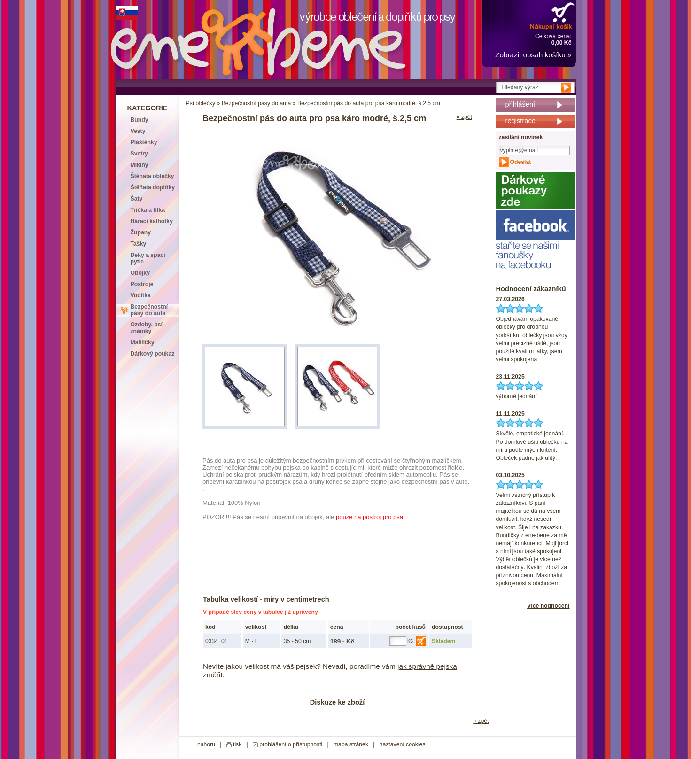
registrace (520, 120)
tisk (237, 744)
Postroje (142, 284)
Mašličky (143, 342)
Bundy (139, 119)
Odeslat (520, 162)
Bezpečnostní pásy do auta (256, 103)
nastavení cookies (403, 744)
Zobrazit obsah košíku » (533, 55)
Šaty (137, 198)
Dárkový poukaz (153, 353)
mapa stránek (351, 744)
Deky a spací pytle (148, 258)
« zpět (464, 117)
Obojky (140, 273)
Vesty (138, 131)
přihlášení (520, 104)
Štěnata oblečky (152, 176)
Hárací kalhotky (152, 221)
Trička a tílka (148, 210)
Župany (141, 232)
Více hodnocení (548, 606)
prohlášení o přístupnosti (290, 744)
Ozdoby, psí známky (147, 327)
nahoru (206, 744)
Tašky (139, 243)
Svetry (139, 153)
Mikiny (139, 165)
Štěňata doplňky (153, 187)
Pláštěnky (144, 142)
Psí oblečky (201, 103)
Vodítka (141, 295)
